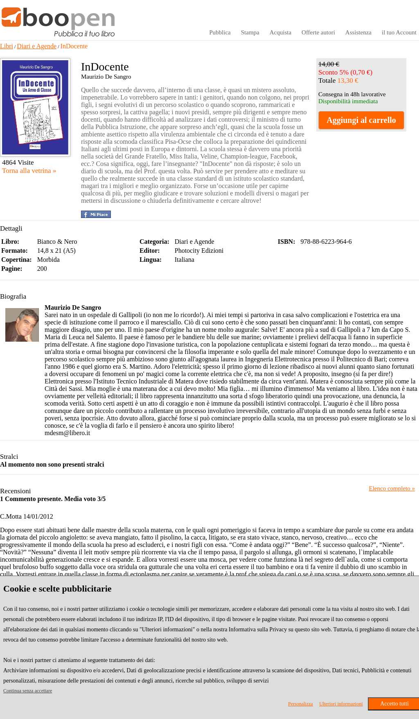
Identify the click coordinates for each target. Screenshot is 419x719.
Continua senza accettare (27, 691)
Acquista (280, 32)
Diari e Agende (36, 46)
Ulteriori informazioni (341, 704)
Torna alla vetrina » (29, 171)
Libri (6, 46)
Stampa (250, 32)
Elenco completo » (392, 488)
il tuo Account (399, 32)
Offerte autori (318, 32)
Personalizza (300, 704)
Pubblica (220, 32)
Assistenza (358, 32)
